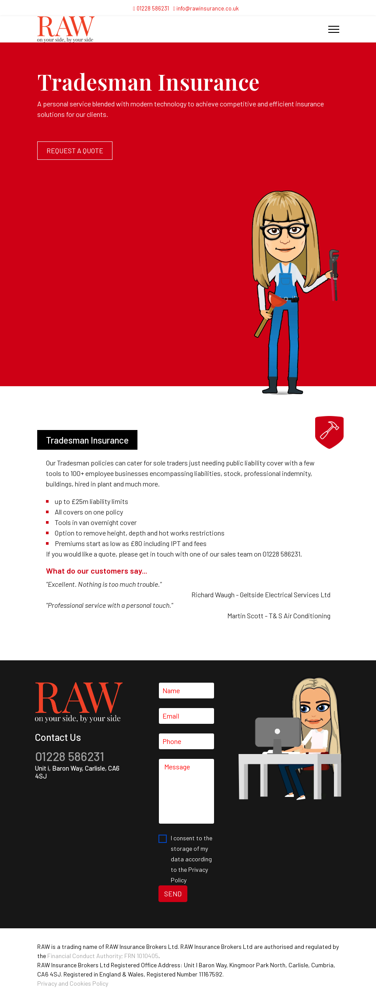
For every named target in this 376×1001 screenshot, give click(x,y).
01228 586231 (153, 8)
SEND (173, 893)
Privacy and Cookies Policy (72, 983)
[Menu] (333, 29)
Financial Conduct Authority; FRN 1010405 (102, 955)
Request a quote (74, 150)
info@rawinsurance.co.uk (207, 8)
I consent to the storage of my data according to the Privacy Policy (191, 859)
